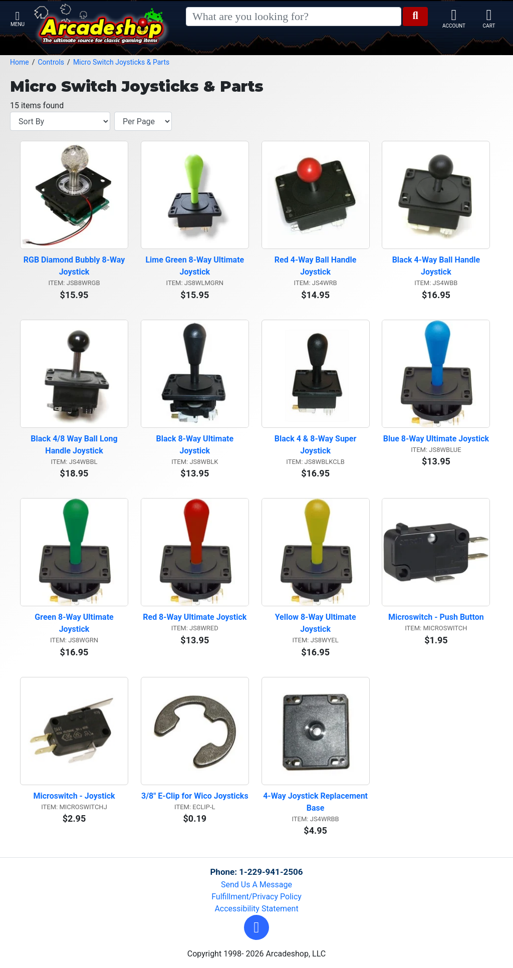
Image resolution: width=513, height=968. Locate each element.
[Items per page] (143, 121)
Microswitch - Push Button (436, 617)
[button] (256, 927)
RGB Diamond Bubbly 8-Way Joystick (75, 266)
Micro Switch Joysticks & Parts (121, 62)
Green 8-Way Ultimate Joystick (75, 623)
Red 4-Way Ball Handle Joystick (317, 266)
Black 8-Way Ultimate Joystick (195, 444)
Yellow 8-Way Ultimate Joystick (316, 623)
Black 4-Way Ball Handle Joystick (437, 266)
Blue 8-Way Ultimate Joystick (436, 438)
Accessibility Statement (256, 908)
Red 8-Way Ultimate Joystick (194, 617)
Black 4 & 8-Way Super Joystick (317, 444)
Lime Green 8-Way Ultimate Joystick (195, 266)
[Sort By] (60, 121)
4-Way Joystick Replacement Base (316, 802)
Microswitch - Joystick (74, 796)
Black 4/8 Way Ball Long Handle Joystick (75, 444)
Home (19, 62)
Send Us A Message (256, 884)
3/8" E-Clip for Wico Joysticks (194, 796)
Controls (51, 62)
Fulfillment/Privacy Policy (256, 896)
